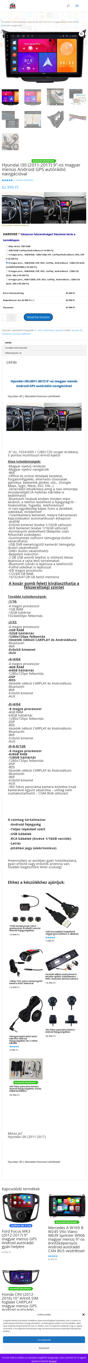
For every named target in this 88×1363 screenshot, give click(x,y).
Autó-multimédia (19, 22)
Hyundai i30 (76, 330)
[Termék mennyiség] (11, 317)
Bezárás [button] (53, 1361)
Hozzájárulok (44, 1339)
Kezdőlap (6, 22)
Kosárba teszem (38, 317)
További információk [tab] (16, 347)
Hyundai (59, 330)
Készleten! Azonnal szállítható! (16, 333)
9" (35, 330)
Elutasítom (44, 1347)
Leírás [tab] (8, 342)
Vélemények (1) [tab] (13, 353)
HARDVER (39, 237)
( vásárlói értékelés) (23, 180)
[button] (83, 1314)
